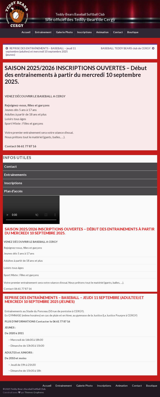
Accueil (26, 32)
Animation (102, 32)
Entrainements (15, 175)
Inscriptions (84, 32)
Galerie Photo (64, 32)
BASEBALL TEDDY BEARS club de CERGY (126, 48)
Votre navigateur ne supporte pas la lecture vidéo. (31, 210)
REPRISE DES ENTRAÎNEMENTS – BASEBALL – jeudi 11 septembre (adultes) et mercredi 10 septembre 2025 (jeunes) (41, 51)
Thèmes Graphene (34, 392)
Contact (118, 32)
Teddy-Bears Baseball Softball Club (80, 13)
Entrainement (43, 32)
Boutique (132, 32)
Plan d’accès (13, 191)
